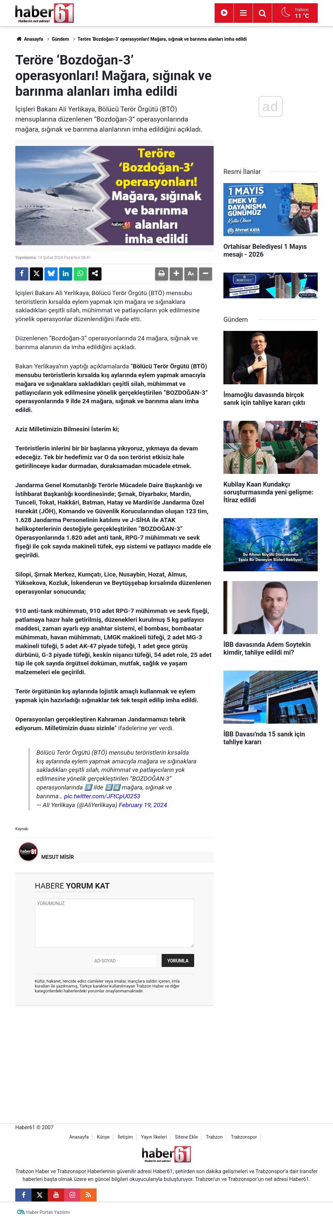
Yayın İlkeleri (154, 1137)
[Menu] (243, 13)
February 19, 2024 (143, 805)
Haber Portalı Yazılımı (48, 1212)
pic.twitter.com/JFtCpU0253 (102, 796)
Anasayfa (29, 39)
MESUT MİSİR (57, 857)
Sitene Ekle (186, 1137)
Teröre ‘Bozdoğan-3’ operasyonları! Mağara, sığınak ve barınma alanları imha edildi (162, 39)
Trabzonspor (244, 1137)
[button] (176, 273)
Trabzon (214, 1137)
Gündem (60, 39)
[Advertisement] (114, 1058)
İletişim (125, 1137)
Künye (103, 1137)
